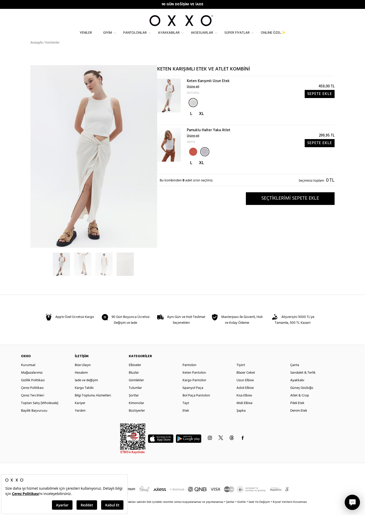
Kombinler (52, 51)
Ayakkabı (297, 389)
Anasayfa (36, 51)
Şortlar (134, 405)
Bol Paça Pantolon (196, 405)
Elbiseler (135, 374)
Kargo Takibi (84, 397)
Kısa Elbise (244, 405)
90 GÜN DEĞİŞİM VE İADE (183, 4)
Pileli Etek (297, 412)
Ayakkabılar (169, 37)
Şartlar (230, 511)
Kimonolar (136, 412)
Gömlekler (136, 389)
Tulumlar (135, 397)
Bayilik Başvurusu (34, 420)
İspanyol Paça (192, 397)
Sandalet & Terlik (303, 382)
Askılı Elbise (245, 397)
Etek (185, 420)
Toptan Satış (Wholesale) (39, 412)
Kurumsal (28, 374)
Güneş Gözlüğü (301, 397)
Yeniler (86, 37)
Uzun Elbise (245, 389)
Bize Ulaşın (83, 374)
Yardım (80, 420)
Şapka (241, 420)
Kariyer (80, 412)
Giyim (107, 37)
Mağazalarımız (32, 382)
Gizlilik (242, 511)
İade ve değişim (86, 389)
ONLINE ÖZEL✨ (273, 37)
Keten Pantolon (194, 382)
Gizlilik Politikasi (33, 389)
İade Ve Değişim (259, 511)
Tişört (240, 374)
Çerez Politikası (32, 397)
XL (201, 123)
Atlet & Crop (299, 405)
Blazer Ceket (245, 382)
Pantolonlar (135, 37)
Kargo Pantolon (194, 389)
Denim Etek (298, 420)
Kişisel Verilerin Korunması (290, 511)
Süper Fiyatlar (237, 37)
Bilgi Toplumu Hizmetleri (93, 405)
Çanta (294, 374)
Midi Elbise (244, 412)
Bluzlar (134, 382)
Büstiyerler (137, 420)
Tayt (185, 412)
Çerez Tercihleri (32, 405)
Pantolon (189, 374)
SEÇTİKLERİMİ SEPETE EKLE (290, 207)
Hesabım (81, 382)
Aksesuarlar (202, 37)
